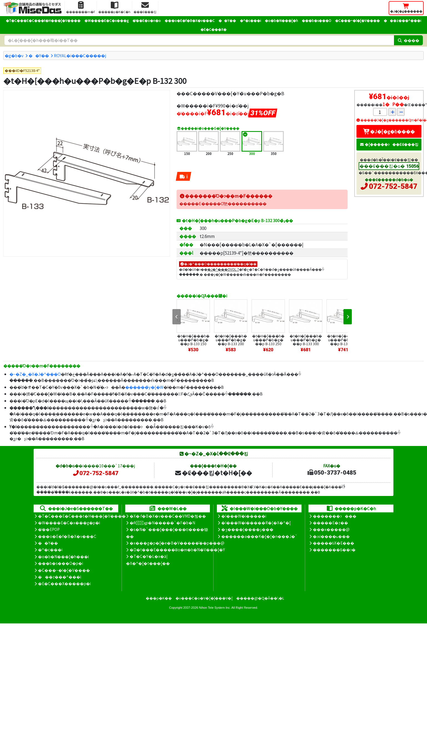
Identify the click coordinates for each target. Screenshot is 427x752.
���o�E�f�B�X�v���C (190, 20)
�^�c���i (250, 20)
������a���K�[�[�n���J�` (259, 536)
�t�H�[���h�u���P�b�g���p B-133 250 (268, 339)
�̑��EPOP (49, 529)
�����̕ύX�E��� (333, 543)
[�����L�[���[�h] (199, 40)
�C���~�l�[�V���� (357, 20)
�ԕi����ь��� (331, 536)
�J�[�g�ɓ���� (389, 131)
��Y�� (227, 20)
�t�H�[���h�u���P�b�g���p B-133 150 (193, 339)
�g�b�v (14, 55)
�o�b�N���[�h (281, 20)
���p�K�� (159, 598)
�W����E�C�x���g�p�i (69, 522)
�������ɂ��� (334, 516)
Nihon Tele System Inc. (215, 607)
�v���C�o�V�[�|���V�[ (204, 598)
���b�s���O (316, 20)
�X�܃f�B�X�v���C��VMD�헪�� (168, 516)
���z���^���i (402, 20)
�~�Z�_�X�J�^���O (35, 374)
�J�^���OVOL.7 (223, 269)
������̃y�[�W (144, 387)
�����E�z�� (330, 522)
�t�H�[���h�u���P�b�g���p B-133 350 (343, 339)
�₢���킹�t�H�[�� (213, 472)
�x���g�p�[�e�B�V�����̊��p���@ (177, 543)
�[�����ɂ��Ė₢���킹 (389, 144)
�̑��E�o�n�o (146, 20)
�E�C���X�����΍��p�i (64, 583)
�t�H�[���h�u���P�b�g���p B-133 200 (231, 339)
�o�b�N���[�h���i (63, 556)
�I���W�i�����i (243, 516)
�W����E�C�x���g (106, 20)
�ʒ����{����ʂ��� (247, 529)
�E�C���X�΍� (213, 29)
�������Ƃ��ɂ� (334, 549)
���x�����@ (331, 529)
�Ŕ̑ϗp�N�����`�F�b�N (162, 522)
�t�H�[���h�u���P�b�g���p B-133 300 (306, 339)
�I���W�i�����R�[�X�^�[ (256, 522)
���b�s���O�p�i (60, 563)
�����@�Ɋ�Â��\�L (260, 598)
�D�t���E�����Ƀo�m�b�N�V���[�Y (177, 549)
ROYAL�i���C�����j (80, 55)
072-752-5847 (393, 186)
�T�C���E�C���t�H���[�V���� (43, 20)
